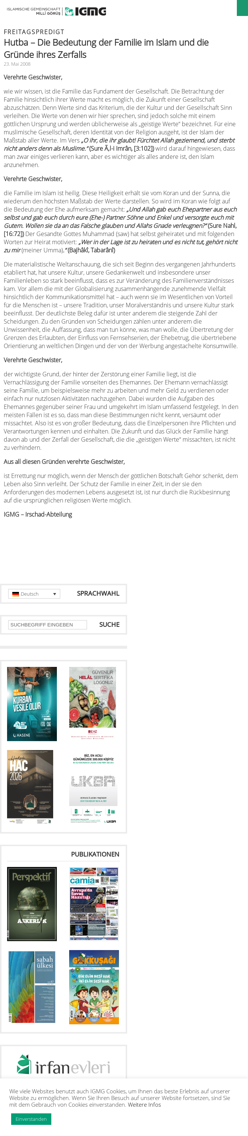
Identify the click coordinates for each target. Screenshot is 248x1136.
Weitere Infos (144, 1104)
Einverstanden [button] (31, 1119)
